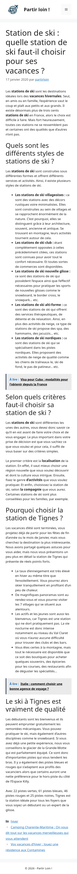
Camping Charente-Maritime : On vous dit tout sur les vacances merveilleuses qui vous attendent (37, 833)
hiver (14, 821)
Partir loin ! (37, 9)
